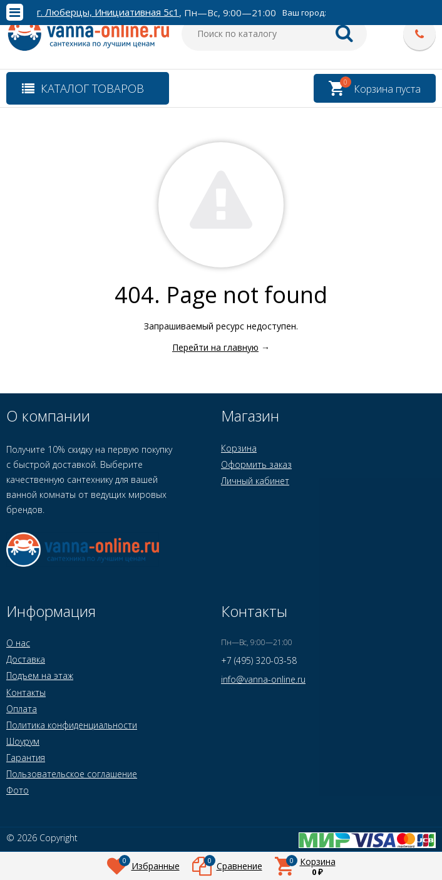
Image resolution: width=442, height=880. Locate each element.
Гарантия (25, 758)
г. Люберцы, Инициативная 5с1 (108, 12)
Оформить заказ (256, 464)
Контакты (26, 692)
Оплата (21, 709)
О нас (18, 643)
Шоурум (22, 741)
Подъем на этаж (39, 675)
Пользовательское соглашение (71, 774)
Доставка (25, 659)
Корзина (239, 448)
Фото (17, 790)
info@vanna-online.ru (263, 679)
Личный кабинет (255, 481)
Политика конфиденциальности (71, 725)
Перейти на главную (215, 347)
